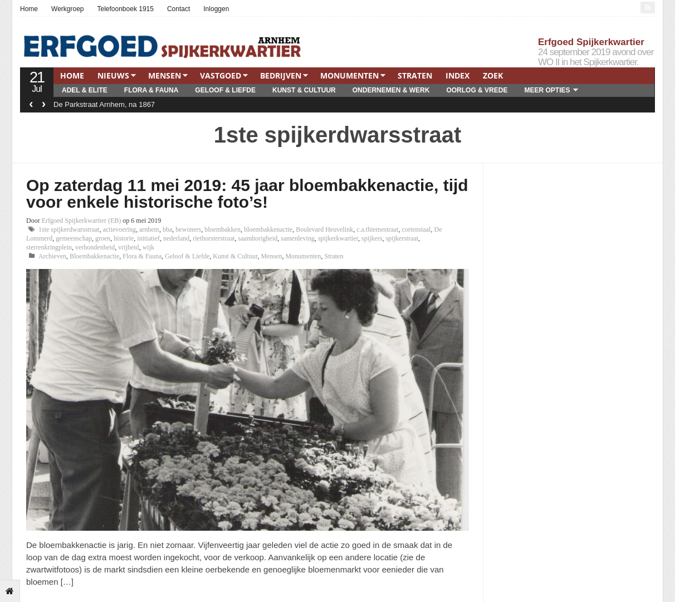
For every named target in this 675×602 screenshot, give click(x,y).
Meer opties (547, 90)
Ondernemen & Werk (391, 90)
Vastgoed (220, 75)
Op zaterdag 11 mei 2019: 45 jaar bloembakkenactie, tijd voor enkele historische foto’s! (247, 193)
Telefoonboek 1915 (125, 9)
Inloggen (216, 9)
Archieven (52, 256)
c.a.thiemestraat (377, 229)
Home (29, 9)
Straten (415, 75)
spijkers (371, 238)
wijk (148, 247)
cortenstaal (416, 229)
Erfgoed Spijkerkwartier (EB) (81, 220)
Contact (178, 9)
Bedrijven (280, 75)
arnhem (149, 229)
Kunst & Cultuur (304, 90)
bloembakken (222, 229)
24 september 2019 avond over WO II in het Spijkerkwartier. (595, 57)
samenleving (298, 238)
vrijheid (128, 247)
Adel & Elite (84, 90)
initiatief (148, 238)
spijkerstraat (401, 238)
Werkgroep (67, 9)
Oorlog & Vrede (476, 90)
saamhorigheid (258, 238)
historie (124, 238)
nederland (176, 238)
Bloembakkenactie (94, 256)
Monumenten (349, 75)
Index (457, 75)
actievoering (119, 229)
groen (102, 238)
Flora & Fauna (151, 90)
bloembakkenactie (268, 229)
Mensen (164, 75)
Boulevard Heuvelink (324, 229)
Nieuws (113, 75)
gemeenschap (74, 238)
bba (167, 229)
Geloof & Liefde (225, 90)
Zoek (493, 75)
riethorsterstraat (213, 238)
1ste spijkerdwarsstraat (69, 229)
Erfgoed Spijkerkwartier (591, 42)
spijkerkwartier (338, 238)
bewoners (188, 229)
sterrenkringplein (49, 247)
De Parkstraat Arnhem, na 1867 (104, 104)
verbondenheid (95, 247)
